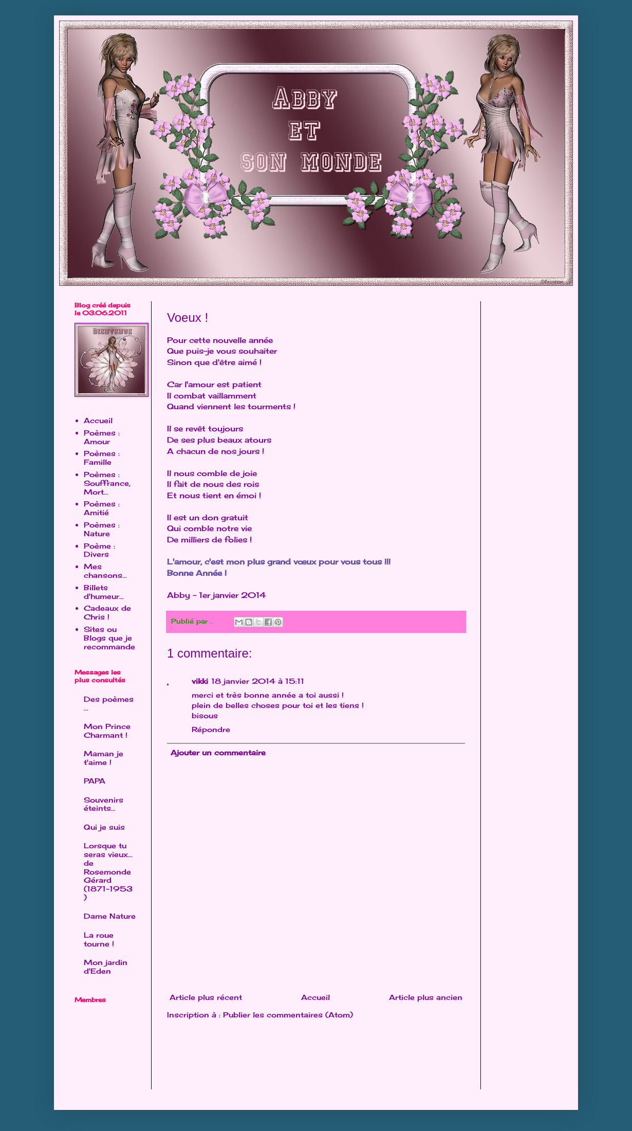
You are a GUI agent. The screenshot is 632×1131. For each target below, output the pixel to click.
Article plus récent (206, 997)
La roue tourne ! (99, 939)
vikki (200, 681)
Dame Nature (110, 915)
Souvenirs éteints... (103, 804)
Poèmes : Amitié (102, 508)
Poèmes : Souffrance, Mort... (107, 483)
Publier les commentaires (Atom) (288, 1014)
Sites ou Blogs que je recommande (109, 638)
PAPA (94, 780)
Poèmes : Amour (102, 437)
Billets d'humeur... (104, 591)
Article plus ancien (425, 997)
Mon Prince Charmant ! (107, 730)
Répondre (211, 729)
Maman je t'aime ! (103, 758)
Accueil (315, 997)
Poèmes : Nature (102, 529)
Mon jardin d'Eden (105, 966)
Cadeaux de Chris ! (107, 612)
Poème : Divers (99, 550)
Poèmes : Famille (102, 457)
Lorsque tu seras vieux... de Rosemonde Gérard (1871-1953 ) (108, 871)
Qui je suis (104, 827)
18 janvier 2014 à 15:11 (257, 681)
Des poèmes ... (109, 703)
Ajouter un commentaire (218, 752)
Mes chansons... (105, 570)
